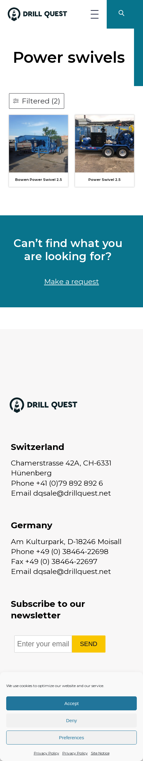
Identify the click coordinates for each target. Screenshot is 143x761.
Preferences (71, 737)
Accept (72, 703)
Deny (71, 720)
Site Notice (100, 753)
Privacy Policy (46, 753)
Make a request (71, 281)
